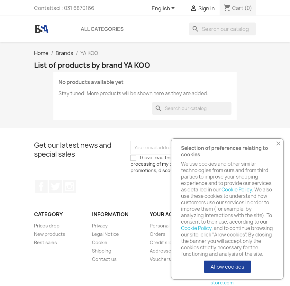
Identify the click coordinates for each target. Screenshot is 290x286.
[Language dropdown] (164, 9)
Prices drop (46, 226)
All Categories (102, 28)
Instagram (69, 186)
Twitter (55, 186)
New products (49, 234)
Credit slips (162, 242)
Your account (171, 214)
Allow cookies (227, 266)
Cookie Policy (237, 189)
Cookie (99, 242)
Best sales (45, 242)
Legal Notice (105, 234)
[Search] (222, 29)
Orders (158, 234)
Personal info (164, 226)
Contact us (104, 259)
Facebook (41, 186)
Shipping (101, 251)
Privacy (100, 226)
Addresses (162, 251)
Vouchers (160, 259)
